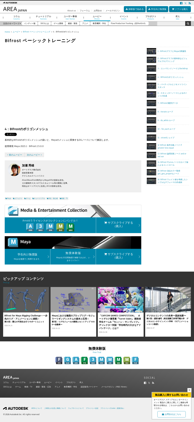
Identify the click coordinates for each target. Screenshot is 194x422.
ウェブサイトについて (76, 408)
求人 (81, 382)
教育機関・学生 (70, 386)
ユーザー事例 (34, 382)
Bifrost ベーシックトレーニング (36, 31)
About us (71, 10)
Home (7, 31)
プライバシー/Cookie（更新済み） (112, 408)
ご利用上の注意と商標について (55, 408)
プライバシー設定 (92, 408)
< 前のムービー (14, 154)
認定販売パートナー (89, 386)
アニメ (57, 386)
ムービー (16, 31)
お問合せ (98, 10)
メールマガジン (113, 10)
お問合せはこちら (171, 414)
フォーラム (85, 10)
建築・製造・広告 (43, 386)
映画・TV (28, 386)
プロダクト (71, 382)
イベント (59, 382)
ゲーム (18, 386)
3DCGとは (7, 386)
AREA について (36, 408)
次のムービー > (34, 154)
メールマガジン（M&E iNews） (114, 386)
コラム (6, 382)
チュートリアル (19, 382)
